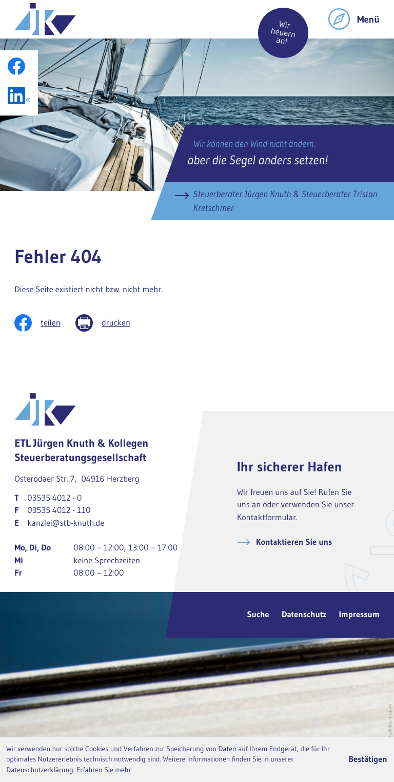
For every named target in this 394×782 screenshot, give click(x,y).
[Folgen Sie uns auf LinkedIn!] (19, 95)
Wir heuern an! (283, 32)
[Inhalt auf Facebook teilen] (44, 323)
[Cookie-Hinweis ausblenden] (367, 760)
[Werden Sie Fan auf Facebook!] (16, 66)
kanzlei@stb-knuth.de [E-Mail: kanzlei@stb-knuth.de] (65, 523)
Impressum (359, 614)
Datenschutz (304, 614)
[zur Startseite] (45, 19)
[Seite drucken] (110, 323)
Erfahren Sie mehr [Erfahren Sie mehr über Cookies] (103, 770)
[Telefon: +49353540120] (54, 498)
